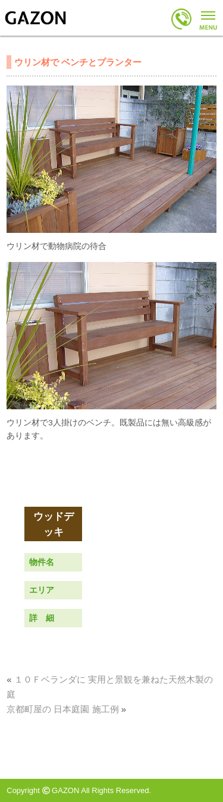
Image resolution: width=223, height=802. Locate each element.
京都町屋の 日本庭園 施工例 (62, 709)
